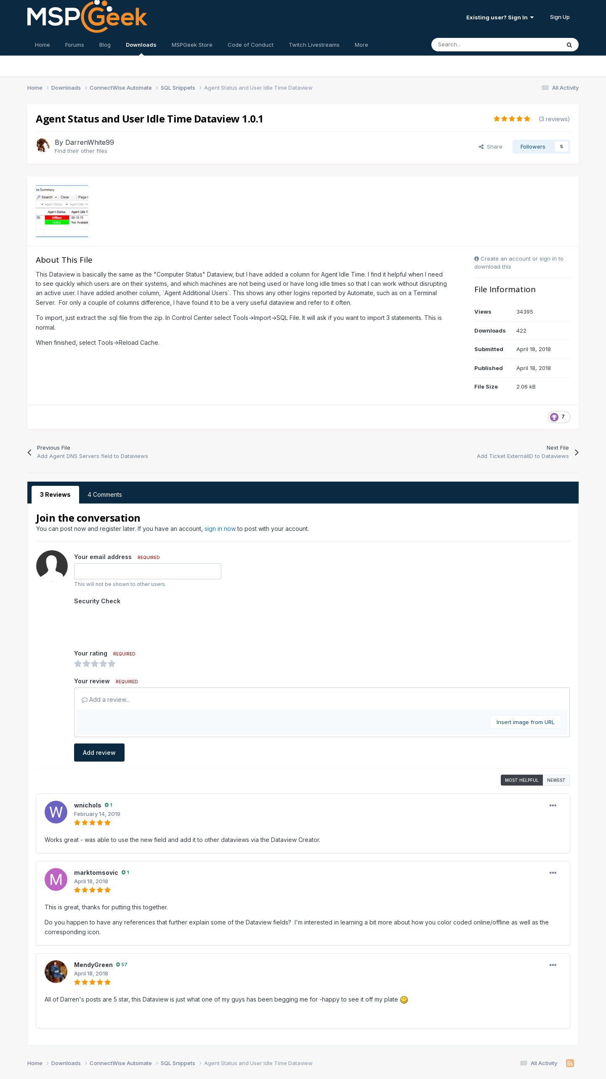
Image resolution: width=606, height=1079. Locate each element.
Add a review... (106, 666)
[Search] (477, 44)
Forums (74, 44)
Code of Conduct (251, 44)
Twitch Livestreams (314, 44)
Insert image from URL (526, 689)
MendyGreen (93, 931)
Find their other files (81, 150)
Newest (556, 747)
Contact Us (287, 1056)
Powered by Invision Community (303, 1066)
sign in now (220, 528)
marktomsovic (96, 839)
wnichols (87, 772)
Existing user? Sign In (500, 17)
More (361, 44)
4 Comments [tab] (105, 494)
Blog (105, 44)
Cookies (322, 1056)
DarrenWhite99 (89, 142)
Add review (99, 719)
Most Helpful (522, 747)
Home (42, 44)
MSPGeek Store (192, 44)
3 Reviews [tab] (55, 494)
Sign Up (560, 16)
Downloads (141, 48)
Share (490, 146)
